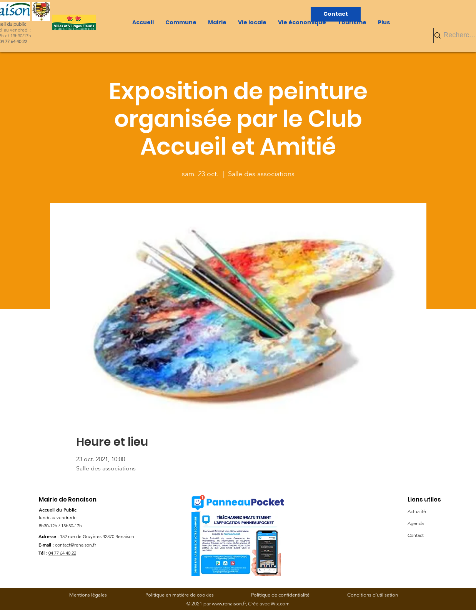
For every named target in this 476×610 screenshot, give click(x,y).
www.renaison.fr (229, 604)
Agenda (416, 523)
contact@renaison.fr (75, 545)
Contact (416, 535)
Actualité (417, 511)
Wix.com (280, 604)
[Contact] (336, 14)
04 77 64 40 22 (62, 553)
